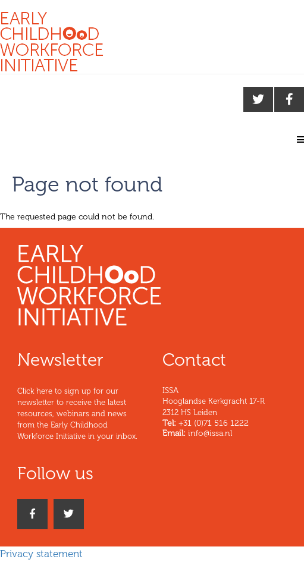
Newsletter (60, 359)
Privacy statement (41, 554)
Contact (194, 359)
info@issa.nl (210, 433)
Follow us (55, 473)
